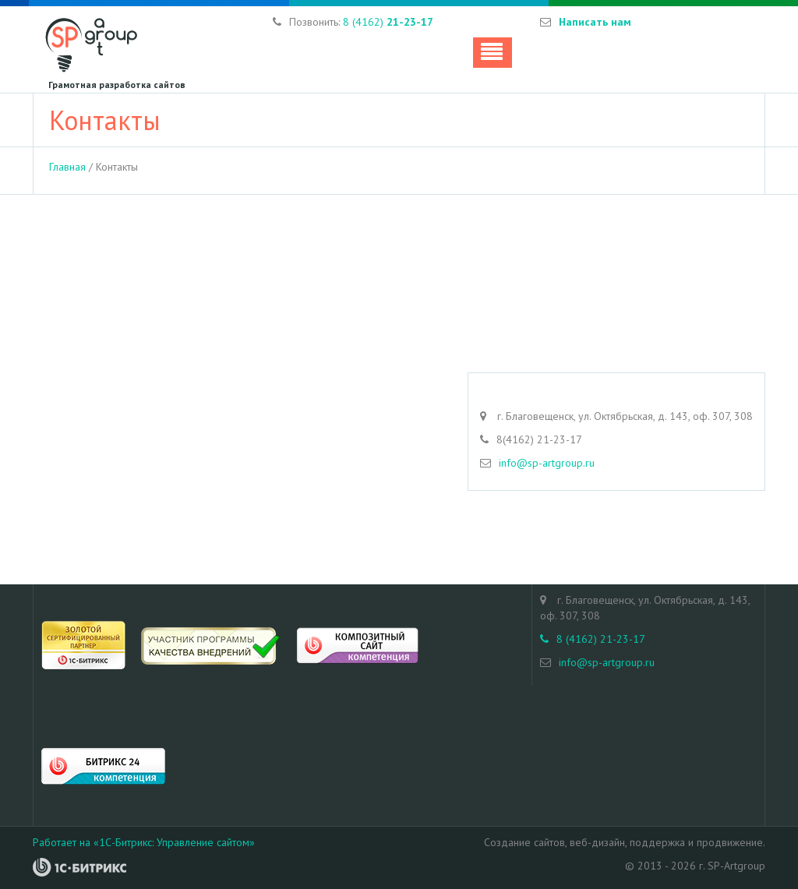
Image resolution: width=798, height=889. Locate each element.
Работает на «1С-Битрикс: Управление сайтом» (144, 842)
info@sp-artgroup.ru (547, 463)
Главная (67, 167)
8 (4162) (388, 22)
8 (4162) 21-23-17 (592, 639)
